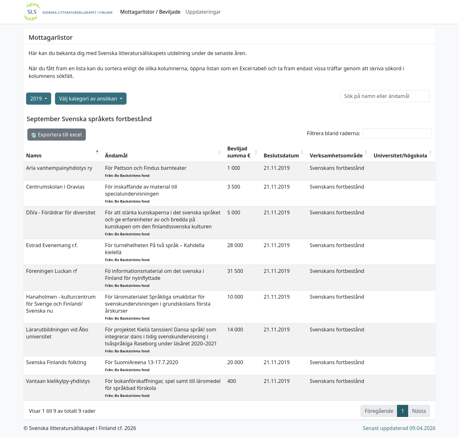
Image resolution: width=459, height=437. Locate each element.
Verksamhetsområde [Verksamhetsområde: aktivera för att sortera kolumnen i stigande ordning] (336, 155)
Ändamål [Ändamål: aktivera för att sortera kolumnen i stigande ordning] (116, 155)
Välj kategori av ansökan (88, 98)
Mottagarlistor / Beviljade (150, 11)
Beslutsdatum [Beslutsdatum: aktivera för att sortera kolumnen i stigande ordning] (281, 155)
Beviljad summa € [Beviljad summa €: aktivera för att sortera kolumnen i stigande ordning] (238, 152)
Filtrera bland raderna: (369, 133)
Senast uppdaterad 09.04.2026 (399, 428)
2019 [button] (36, 98)
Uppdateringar (203, 11)
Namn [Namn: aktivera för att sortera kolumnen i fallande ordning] (34, 155)
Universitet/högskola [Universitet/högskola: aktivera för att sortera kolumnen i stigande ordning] (400, 155)
